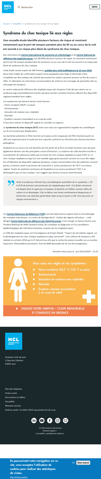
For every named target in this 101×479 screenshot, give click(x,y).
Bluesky (65, 420)
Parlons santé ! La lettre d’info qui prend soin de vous (30, 410)
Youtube (42, 420)
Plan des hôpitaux (13, 389)
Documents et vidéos (15, 397)
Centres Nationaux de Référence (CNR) (26, 214)
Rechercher (25, 7)
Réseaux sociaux (13, 406)
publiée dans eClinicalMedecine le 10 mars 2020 (68, 70)
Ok (73, 464)
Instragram (57, 420)
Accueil (6, 24)
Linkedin (34, 420)
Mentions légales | (50, 431)
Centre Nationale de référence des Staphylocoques (36, 221)
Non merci (83, 464)
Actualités (17, 24)
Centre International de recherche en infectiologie (46, 55)
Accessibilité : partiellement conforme (50, 434)
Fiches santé (11, 393)
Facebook (50, 420)
